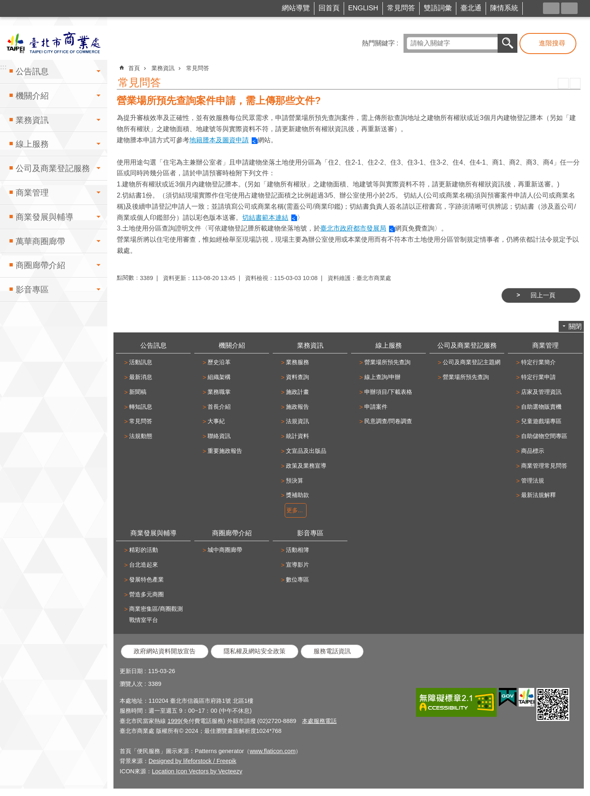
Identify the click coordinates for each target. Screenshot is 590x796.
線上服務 (32, 143)
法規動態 (140, 436)
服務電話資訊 (332, 651)
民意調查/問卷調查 (388, 421)
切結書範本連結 (265, 217)
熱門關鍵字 (378, 43)
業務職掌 (219, 392)
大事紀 (216, 421)
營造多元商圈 (146, 594)
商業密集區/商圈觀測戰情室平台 (156, 614)
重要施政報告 (225, 450)
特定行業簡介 (538, 362)
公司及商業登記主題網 (471, 362)
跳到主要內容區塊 (4, 4)
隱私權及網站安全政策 (255, 651)
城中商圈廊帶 (225, 549)
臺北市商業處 (53, 43)
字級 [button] (569, 8)
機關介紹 (32, 95)
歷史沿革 (219, 362)
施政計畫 (297, 392)
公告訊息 (32, 71)
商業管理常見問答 (544, 465)
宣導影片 (297, 564)
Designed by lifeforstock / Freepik (192, 761)
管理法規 (532, 480)
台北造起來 (143, 564)
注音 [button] (575, 83)
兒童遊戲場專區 (541, 421)
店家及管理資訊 (541, 392)
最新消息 (140, 377)
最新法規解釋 (538, 495)
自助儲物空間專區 (544, 436)
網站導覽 (296, 8)
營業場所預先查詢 (387, 362)
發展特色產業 (146, 579)
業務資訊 (32, 120)
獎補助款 (297, 495)
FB (537, 7)
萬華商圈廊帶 (40, 241)
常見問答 (401, 8)
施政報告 (297, 406)
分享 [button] (551, 8)
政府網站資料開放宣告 (165, 651)
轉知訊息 (140, 406)
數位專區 (297, 579)
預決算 (294, 480)
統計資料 (297, 436)
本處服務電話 (319, 721)
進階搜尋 (552, 43)
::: (15, 5)
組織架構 (219, 377)
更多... (294, 510)
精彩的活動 (143, 549)
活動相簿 (297, 549)
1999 (174, 721)
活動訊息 (140, 362)
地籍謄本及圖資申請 (219, 140)
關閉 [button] (575, 326)
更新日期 (131, 671)
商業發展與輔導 (44, 216)
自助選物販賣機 (541, 406)
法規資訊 (297, 421)
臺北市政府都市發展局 (353, 228)
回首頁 (329, 8)
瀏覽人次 (131, 684)
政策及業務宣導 (306, 465)
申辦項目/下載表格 (388, 392)
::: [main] (119, 64)
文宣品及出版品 (306, 450)
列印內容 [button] (563, 83)
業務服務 (297, 362)
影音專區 (32, 289)
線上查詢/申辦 (382, 377)
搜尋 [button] (507, 43)
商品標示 (532, 450)
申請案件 (375, 406)
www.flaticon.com (272, 751)
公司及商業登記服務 (53, 168)
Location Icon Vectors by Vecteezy (197, 771)
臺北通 (470, 8)
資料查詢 (297, 377)
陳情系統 (504, 8)
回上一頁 (543, 295)
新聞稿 (137, 392)
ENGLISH (363, 8)
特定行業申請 (538, 377)
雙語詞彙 (438, 8)
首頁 (134, 68)
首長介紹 (219, 406)
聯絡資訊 (219, 436)
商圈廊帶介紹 (40, 265)
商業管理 (32, 192)
